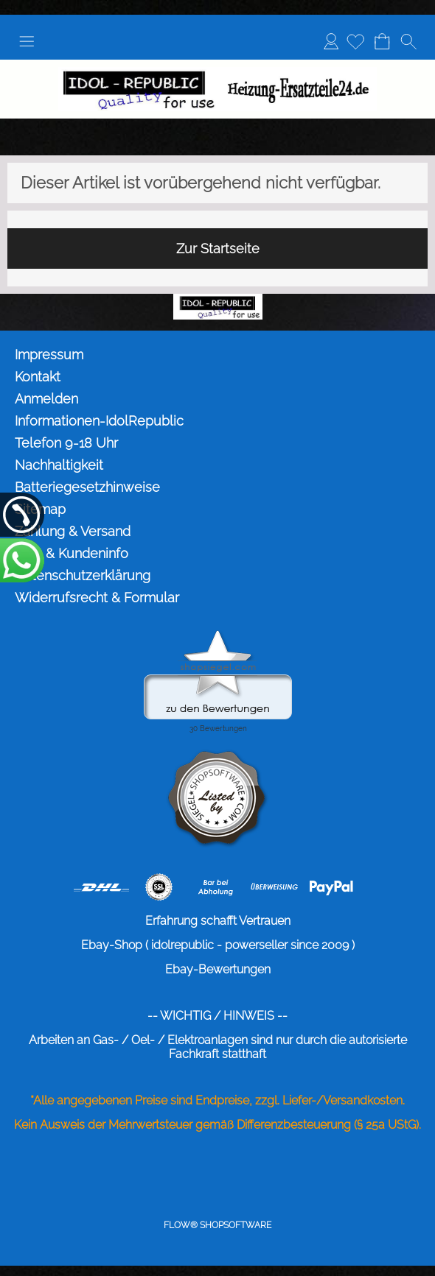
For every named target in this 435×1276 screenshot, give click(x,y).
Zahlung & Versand (72, 531)
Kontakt (37, 376)
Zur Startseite (218, 248)
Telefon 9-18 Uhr (66, 443)
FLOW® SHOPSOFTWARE (217, 1225)
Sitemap (40, 509)
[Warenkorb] (382, 41)
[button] (26, 41)
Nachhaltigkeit (59, 465)
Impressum (49, 354)
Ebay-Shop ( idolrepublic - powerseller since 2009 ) (218, 945)
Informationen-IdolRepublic (99, 421)
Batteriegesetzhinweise (87, 487)
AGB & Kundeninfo (71, 553)
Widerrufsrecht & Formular (97, 597)
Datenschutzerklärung (82, 575)
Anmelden (331, 41)
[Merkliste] (355, 41)
